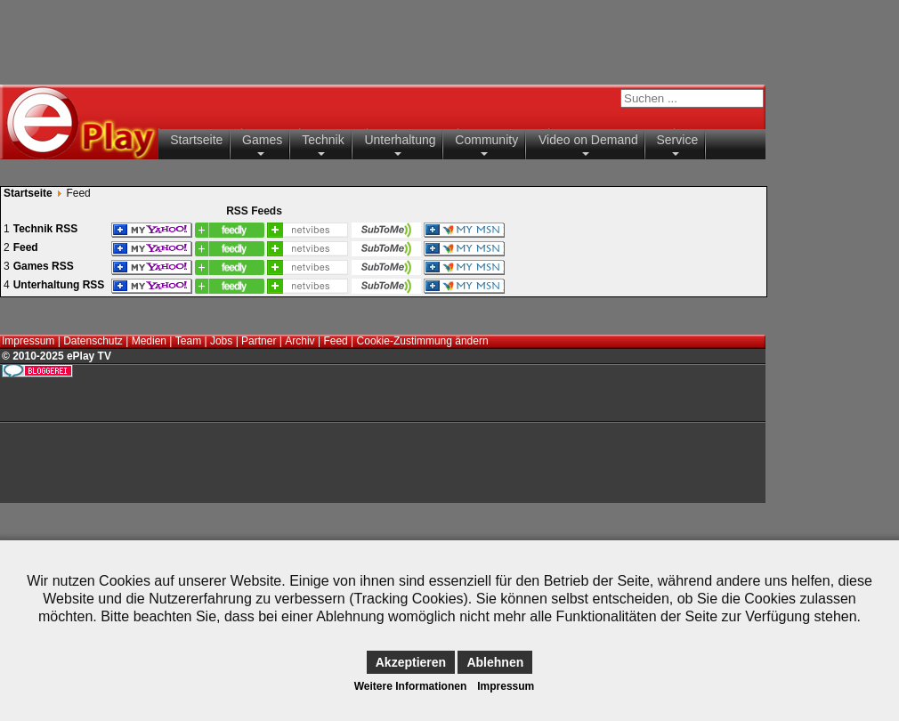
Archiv (299, 341)
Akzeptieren (411, 662)
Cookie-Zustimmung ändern (423, 341)
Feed (25, 247)
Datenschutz (93, 341)
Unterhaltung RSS (59, 285)
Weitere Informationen (410, 686)
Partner (258, 341)
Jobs (221, 341)
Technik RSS (45, 229)
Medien (149, 341)
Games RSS (43, 266)
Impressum (28, 341)
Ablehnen (494, 662)
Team (188, 341)
